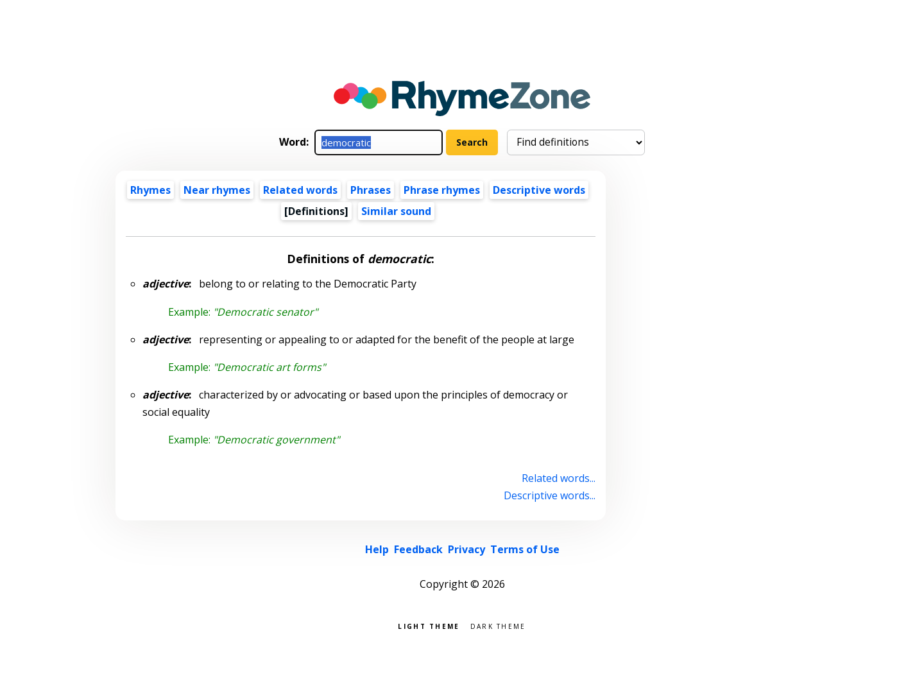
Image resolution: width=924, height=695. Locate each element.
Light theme (428, 625)
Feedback (418, 549)
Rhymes (150, 190)
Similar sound (396, 211)
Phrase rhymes (442, 190)
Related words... (558, 478)
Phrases (370, 190)
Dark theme (498, 625)
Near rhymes (217, 190)
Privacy (466, 549)
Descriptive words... (549, 495)
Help (377, 549)
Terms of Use (525, 549)
